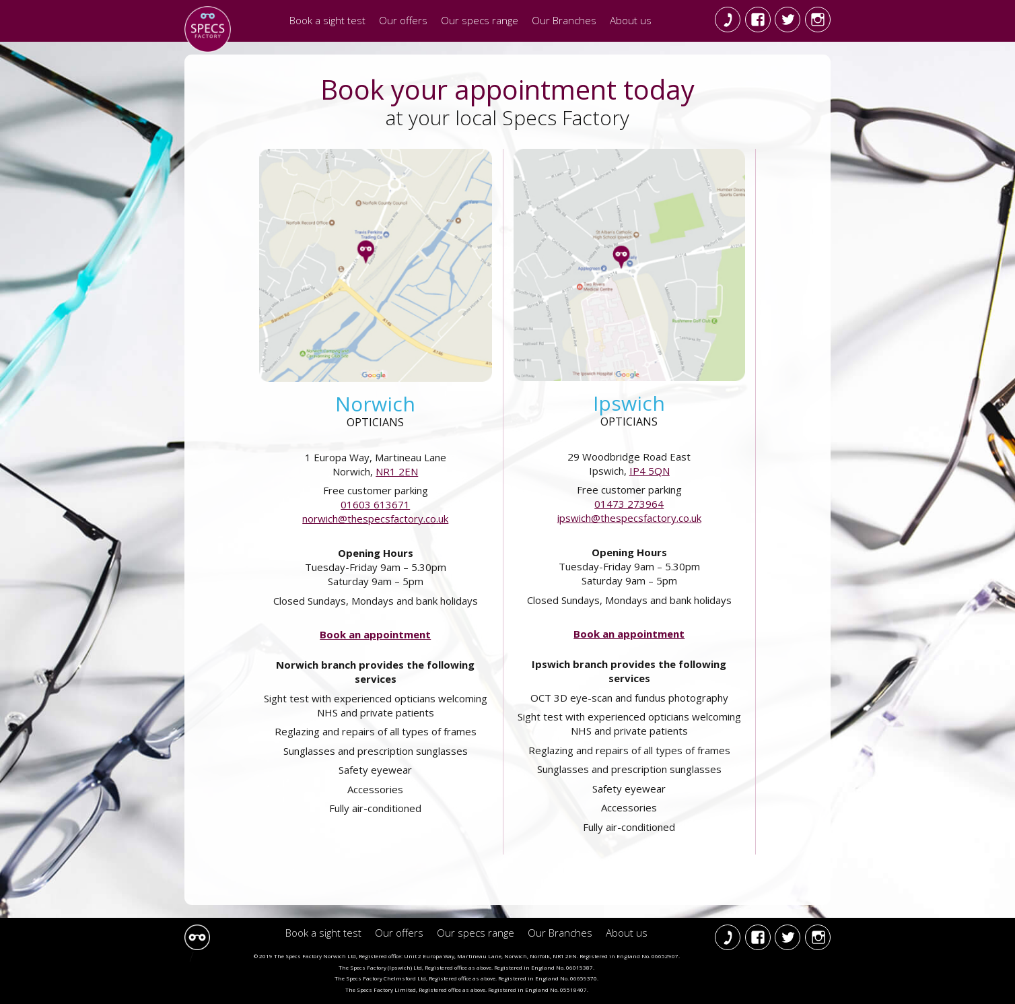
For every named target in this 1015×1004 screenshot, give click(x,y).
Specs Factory (197, 937)
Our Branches (564, 20)
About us (631, 20)
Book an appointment (375, 634)
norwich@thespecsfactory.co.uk (375, 518)
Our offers (403, 20)
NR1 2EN (397, 471)
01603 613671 (375, 504)
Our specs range (479, 20)
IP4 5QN (649, 470)
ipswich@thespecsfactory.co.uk (629, 518)
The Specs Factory (207, 29)
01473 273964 (629, 503)
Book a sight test (327, 20)
